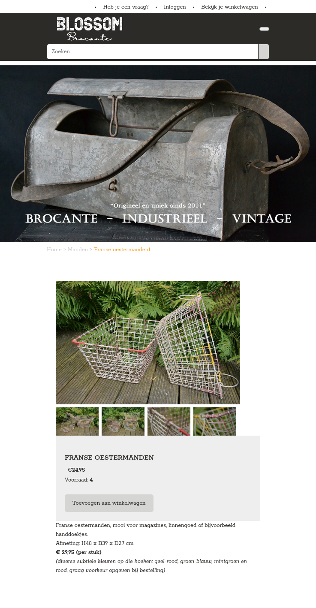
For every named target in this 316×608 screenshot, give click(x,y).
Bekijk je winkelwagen (229, 7)
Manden (79, 250)
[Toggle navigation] (264, 29)
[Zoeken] (153, 52)
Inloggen (175, 7)
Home (55, 250)
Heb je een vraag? (126, 7)
